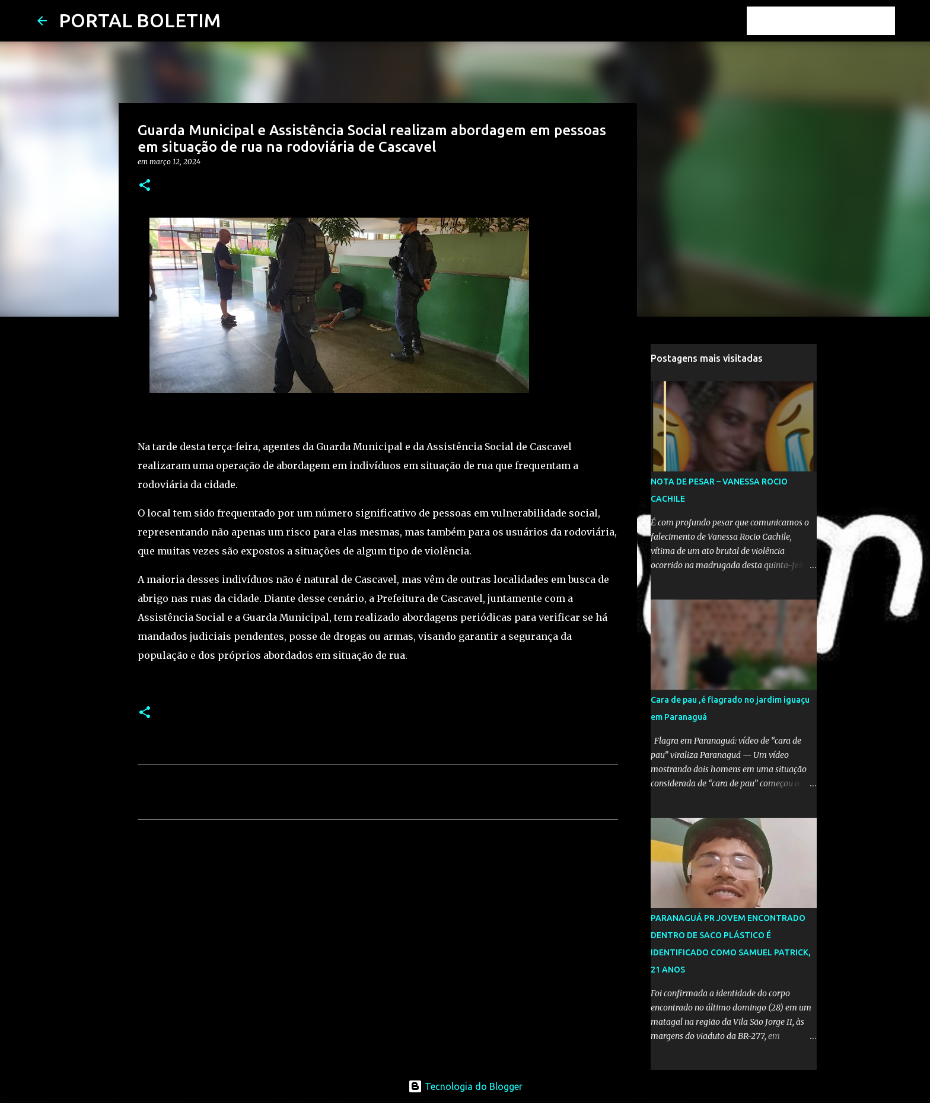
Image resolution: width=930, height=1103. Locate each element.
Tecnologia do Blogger (465, 1086)
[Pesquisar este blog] (832, 21)
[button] (145, 186)
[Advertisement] (378, 940)
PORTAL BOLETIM (140, 20)
